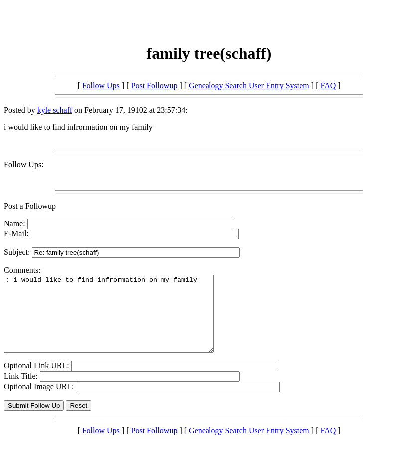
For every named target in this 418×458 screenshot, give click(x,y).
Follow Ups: (24, 164)
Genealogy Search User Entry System (249, 85)
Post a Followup (30, 206)
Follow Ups (101, 85)
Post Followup (154, 85)
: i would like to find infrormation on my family (121, 321)
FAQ (328, 85)
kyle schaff (54, 110)
